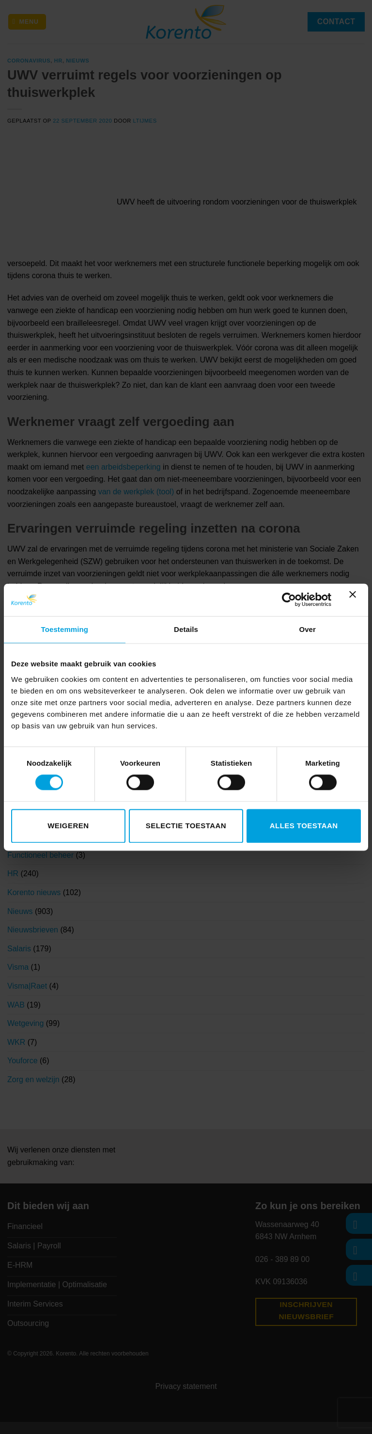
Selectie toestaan (186, 825)
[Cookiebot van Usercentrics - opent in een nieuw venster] (289, 600)
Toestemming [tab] (65, 629)
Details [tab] (186, 629)
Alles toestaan (304, 825)
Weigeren (68, 825)
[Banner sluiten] (355, 600)
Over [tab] (307, 629)
